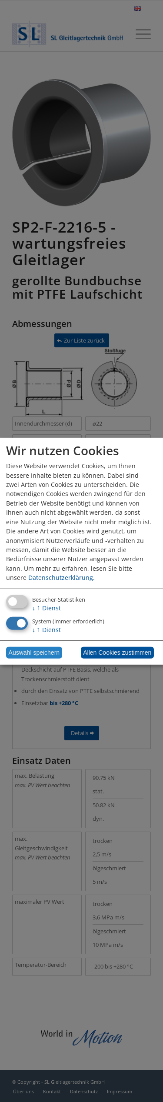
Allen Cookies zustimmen (117, 652)
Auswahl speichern (34, 652)
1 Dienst (46, 608)
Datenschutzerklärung (60, 577)
